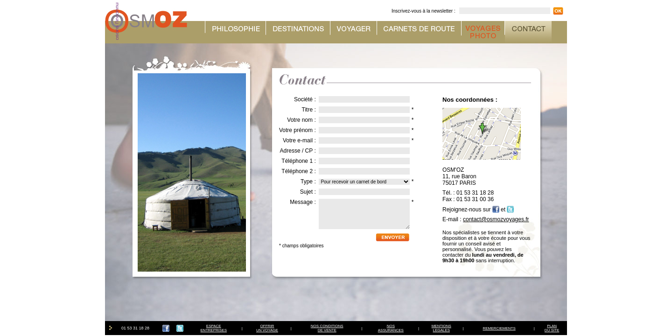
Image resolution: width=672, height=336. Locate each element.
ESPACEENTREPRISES (214, 328)
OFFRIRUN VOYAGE (267, 328)
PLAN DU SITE (552, 328)
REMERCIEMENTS (499, 328)
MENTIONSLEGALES (441, 328)
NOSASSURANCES (391, 328)
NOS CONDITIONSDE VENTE (327, 328)
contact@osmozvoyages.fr (496, 219)
